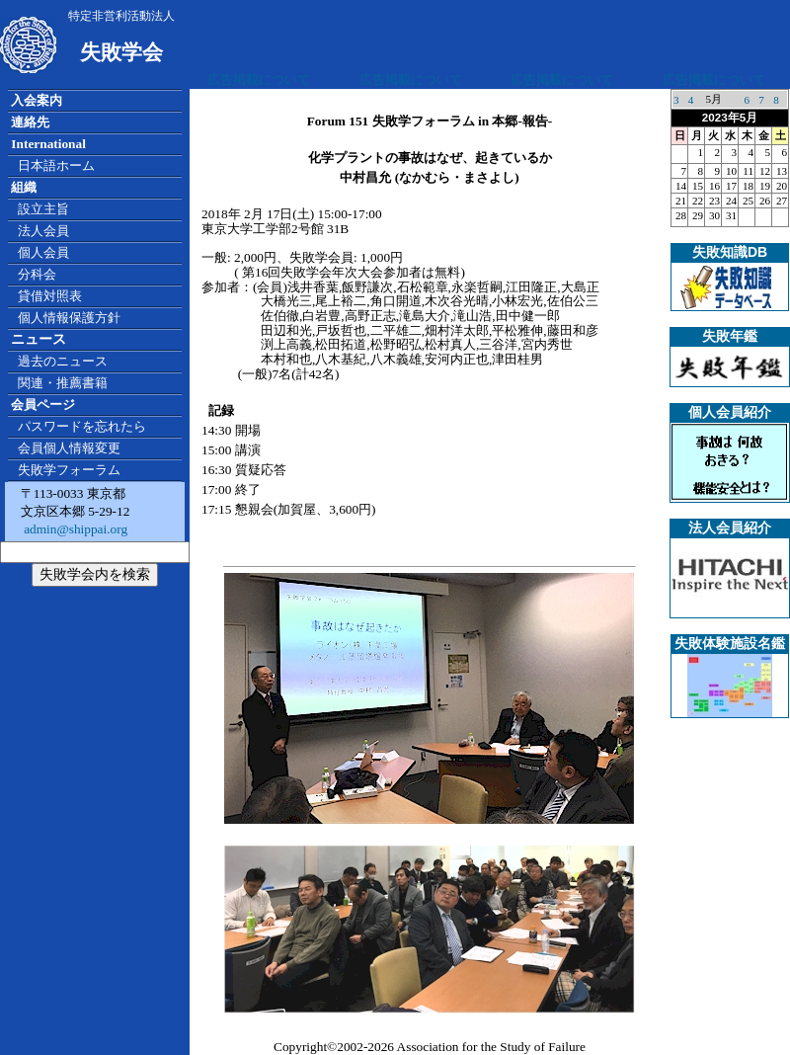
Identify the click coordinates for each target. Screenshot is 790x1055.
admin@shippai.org (74, 529)
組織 (24, 187)
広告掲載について (258, 79)
